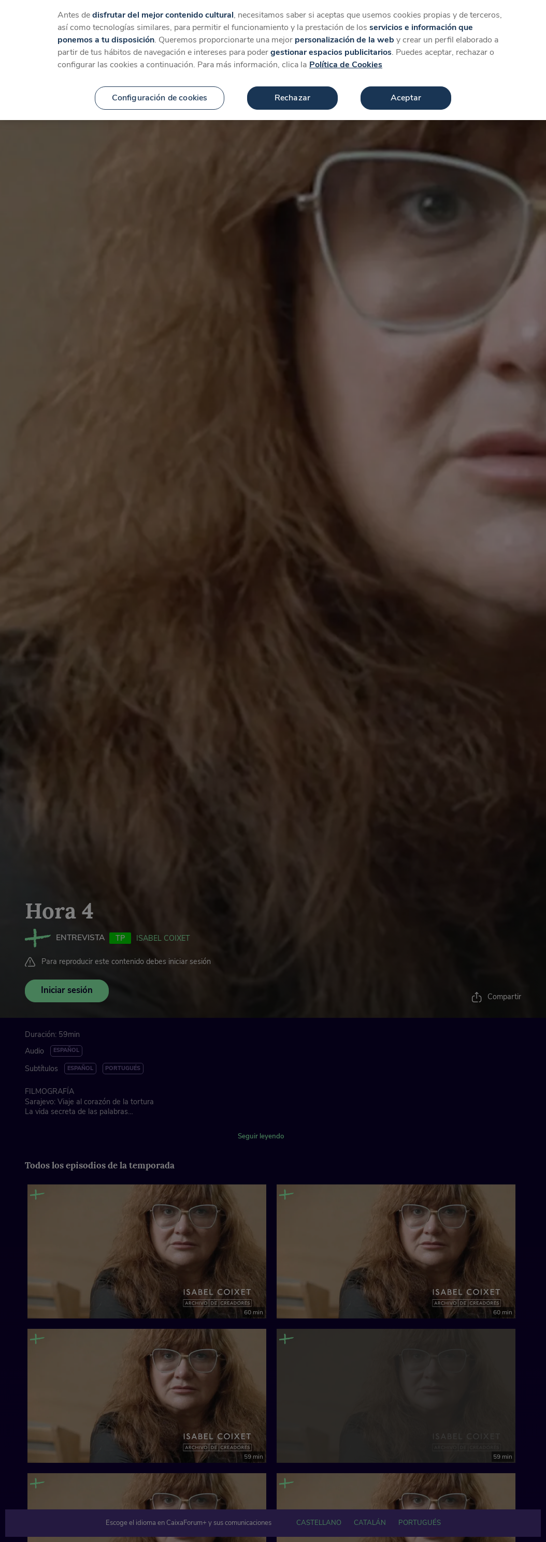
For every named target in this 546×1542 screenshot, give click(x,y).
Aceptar (406, 88)
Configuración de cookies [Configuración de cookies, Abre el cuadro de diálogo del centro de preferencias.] (160, 88)
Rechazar (292, 88)
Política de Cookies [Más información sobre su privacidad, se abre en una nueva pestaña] (345, 55)
